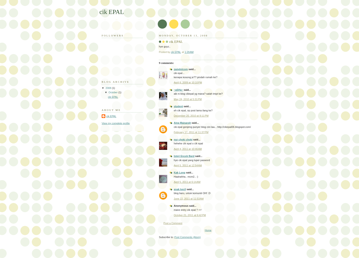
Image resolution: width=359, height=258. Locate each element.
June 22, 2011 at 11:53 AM (189, 198)
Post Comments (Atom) (187, 237)
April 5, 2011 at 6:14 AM (187, 182)
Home (208, 230)
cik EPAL (111, 11)
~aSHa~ (178, 89)
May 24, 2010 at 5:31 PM (188, 99)
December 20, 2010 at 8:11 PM (191, 115)
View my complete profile (116, 123)
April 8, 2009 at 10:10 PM (188, 82)
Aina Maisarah (182, 122)
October (113, 92)
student (178, 106)
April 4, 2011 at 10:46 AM (188, 149)
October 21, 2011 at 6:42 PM (190, 215)
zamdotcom (181, 69)
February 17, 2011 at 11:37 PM (191, 132)
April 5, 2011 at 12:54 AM (188, 165)
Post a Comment (172, 223)
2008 (109, 88)
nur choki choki (183, 139)
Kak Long (179, 172)
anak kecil (180, 189)
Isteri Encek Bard (184, 156)
